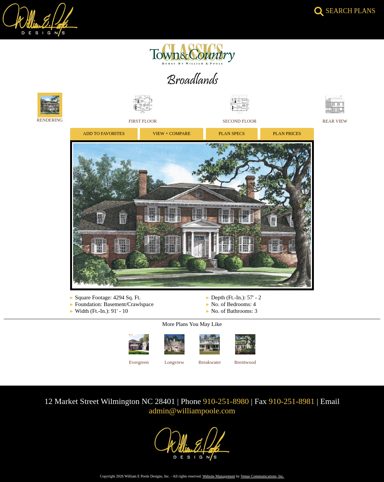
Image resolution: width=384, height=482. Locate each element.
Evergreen (139, 362)
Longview (174, 362)
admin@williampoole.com (192, 410)
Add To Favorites (103, 133)
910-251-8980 (226, 401)
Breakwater (209, 362)
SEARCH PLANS (344, 11)
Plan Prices (287, 133)
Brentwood (245, 362)
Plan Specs (232, 133)
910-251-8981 (292, 401)
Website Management (218, 476)
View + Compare (171, 133)
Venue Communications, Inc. (262, 476)
